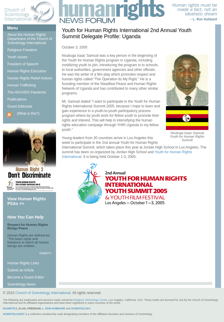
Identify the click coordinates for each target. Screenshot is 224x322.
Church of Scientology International (42, 293)
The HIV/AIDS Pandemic (26, 92)
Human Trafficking (21, 85)
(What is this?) (28, 113)
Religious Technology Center (90, 299)
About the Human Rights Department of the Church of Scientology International (29, 39)
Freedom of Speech (22, 64)
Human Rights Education (27, 71)
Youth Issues (17, 57)
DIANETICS (10, 308)
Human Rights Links (23, 263)
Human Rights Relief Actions (29, 78)
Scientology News (21, 284)
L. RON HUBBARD (53, 308)
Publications (17, 99)
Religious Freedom (22, 50)
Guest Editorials (19, 106)
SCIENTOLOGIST (13, 314)
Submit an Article (20, 270)
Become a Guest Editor (25, 277)
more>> (45, 253)
